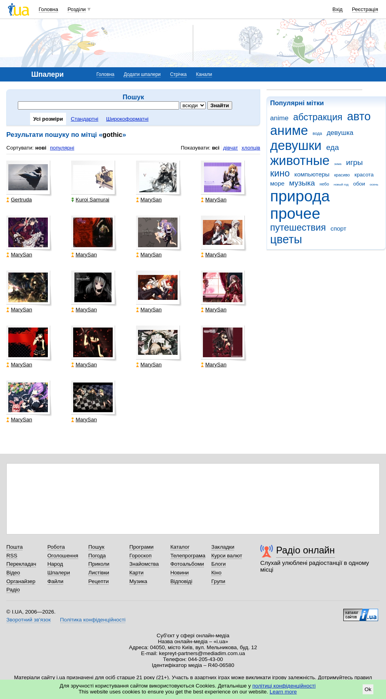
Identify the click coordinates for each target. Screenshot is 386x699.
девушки (296, 145)
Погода (97, 556)
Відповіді (181, 581)
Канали (204, 74)
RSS (11, 556)
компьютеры (311, 174)
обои (359, 184)
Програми (141, 547)
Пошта (14, 547)
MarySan (149, 200)
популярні (62, 148)
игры (354, 162)
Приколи (98, 564)
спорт (338, 228)
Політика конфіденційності (92, 620)
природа (300, 196)
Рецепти (98, 581)
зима (337, 164)
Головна (48, 9)
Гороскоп (140, 556)
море (277, 183)
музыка (302, 183)
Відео (13, 573)
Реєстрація (365, 9)
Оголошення (62, 556)
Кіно (216, 573)
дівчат (230, 148)
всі (215, 148)
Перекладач (21, 564)
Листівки (98, 573)
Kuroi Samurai (90, 200)
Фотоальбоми (187, 564)
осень (374, 184)
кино (280, 173)
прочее (295, 213)
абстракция (317, 117)
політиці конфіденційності (284, 686)
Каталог (180, 547)
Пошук (96, 547)
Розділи (77, 9)
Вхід (338, 9)
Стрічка (178, 74)
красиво (342, 174)
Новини (179, 573)
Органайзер (20, 581)
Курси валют (226, 556)
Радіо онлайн (305, 550)
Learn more (283, 692)
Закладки (222, 547)
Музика (138, 581)
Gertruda (19, 200)
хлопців (251, 148)
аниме (289, 130)
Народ (55, 564)
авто (359, 116)
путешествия (298, 227)
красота (363, 175)
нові (40, 148)
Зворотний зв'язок (28, 620)
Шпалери (58, 573)
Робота (56, 547)
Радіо (13, 590)
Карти (136, 573)
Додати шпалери (142, 74)
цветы (286, 239)
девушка (340, 132)
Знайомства (144, 564)
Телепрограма (188, 556)
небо (324, 184)
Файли (55, 581)
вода (317, 133)
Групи (218, 581)
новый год (341, 184)
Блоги (218, 564)
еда (332, 147)
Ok (368, 689)
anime (279, 118)
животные (299, 160)
